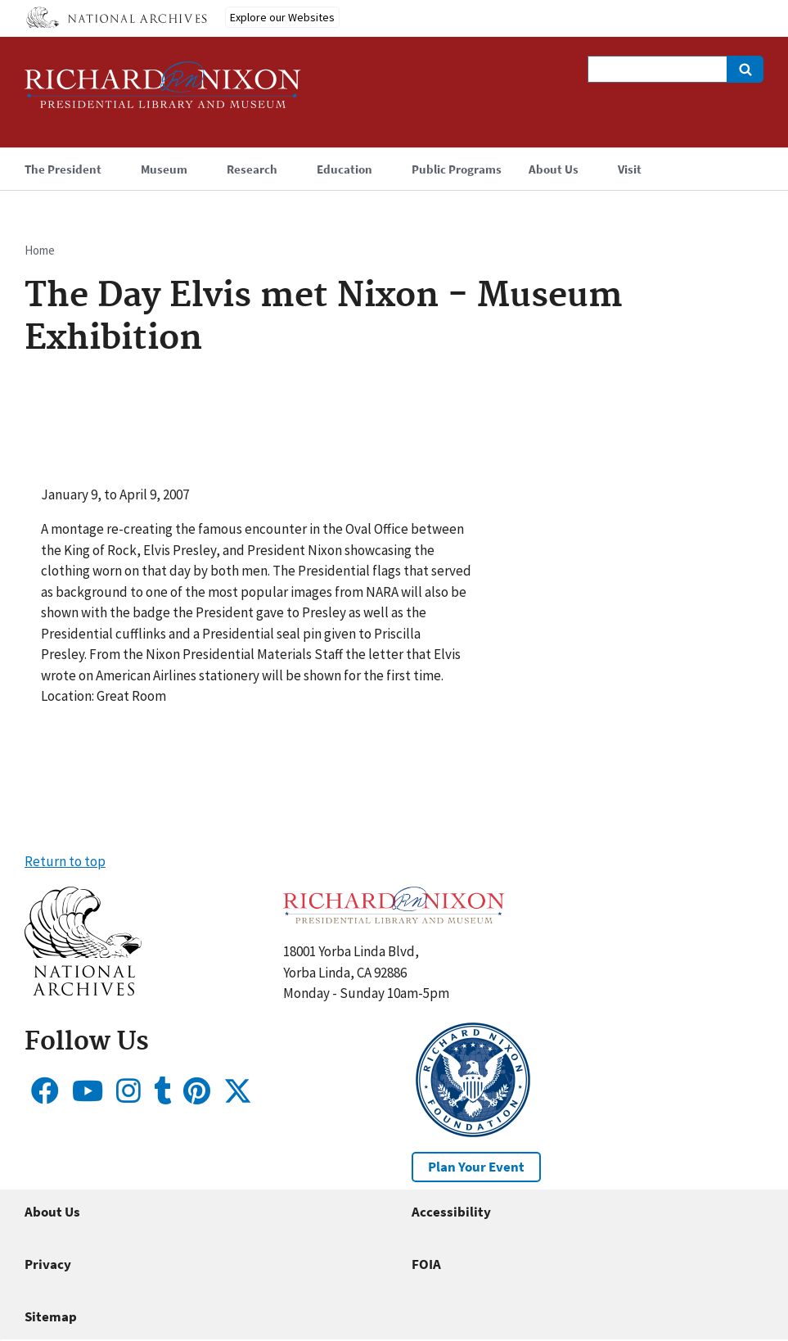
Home (40, 250)
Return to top (65, 861)
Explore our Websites (282, 17)
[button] (83, 991)
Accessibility (451, 1212)
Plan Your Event (476, 1167)
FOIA (426, 1264)
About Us (52, 1212)
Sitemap (51, 1316)
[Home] (163, 92)
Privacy (48, 1264)
